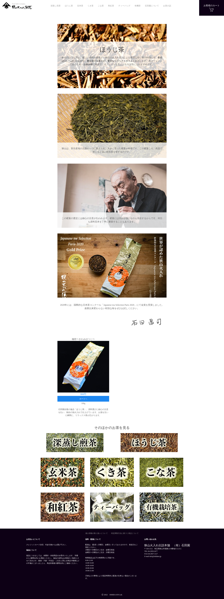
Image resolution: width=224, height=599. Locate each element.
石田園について (152, 6)
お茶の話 (167, 6)
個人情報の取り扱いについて (96, 533)
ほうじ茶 (69, 6)
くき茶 (90, 6)
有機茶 (138, 6)
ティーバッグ (124, 6)
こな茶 (101, 6)
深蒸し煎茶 (56, 6)
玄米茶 (80, 6)
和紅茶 (111, 6)
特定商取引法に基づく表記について (125, 533)
